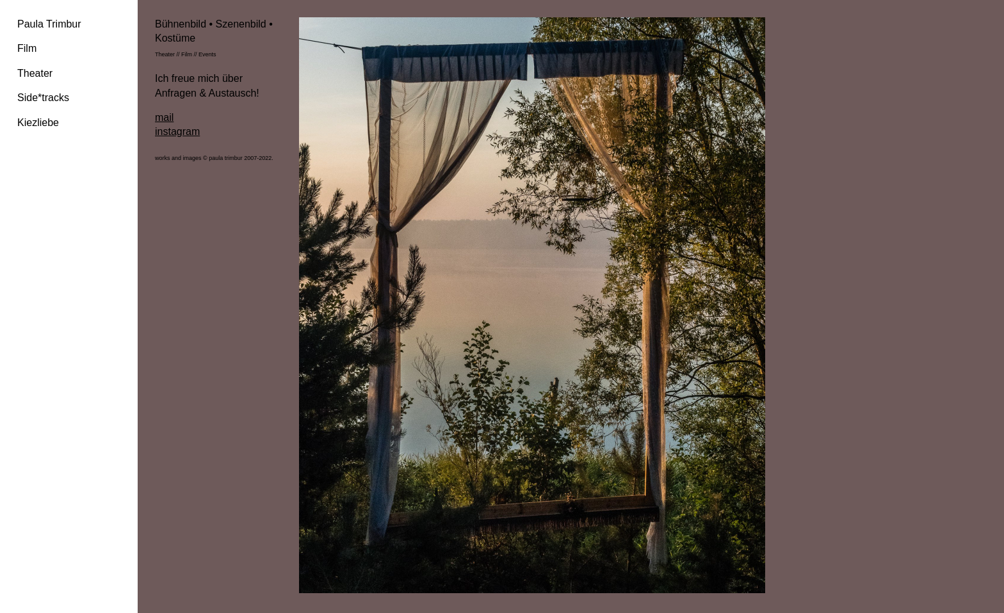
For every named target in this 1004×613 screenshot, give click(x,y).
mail (164, 117)
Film (26, 48)
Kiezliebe (38, 122)
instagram (177, 131)
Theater (35, 73)
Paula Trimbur (49, 24)
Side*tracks (43, 97)
